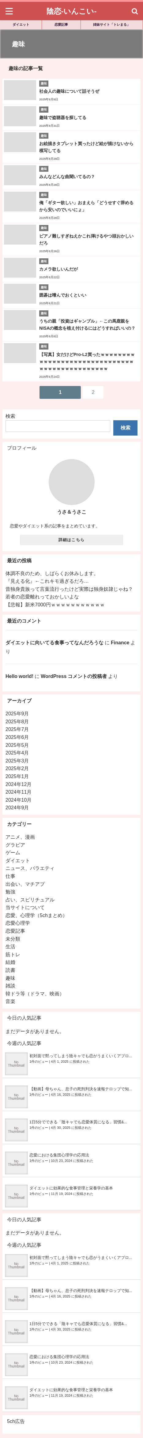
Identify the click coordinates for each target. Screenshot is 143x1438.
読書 (10, 970)
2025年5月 (17, 745)
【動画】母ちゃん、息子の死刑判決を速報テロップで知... (80, 1089)
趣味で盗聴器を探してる (62, 117)
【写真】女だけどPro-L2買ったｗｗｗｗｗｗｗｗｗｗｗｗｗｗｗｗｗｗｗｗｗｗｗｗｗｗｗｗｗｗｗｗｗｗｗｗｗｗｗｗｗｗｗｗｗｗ (87, 361)
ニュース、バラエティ (30, 868)
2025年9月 (17, 713)
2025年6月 (17, 737)
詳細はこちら (71, 540)
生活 (10, 946)
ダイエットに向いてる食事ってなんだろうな (54, 642)
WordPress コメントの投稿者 (74, 676)
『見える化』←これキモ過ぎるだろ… (47, 581)
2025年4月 (17, 752)
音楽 (10, 1001)
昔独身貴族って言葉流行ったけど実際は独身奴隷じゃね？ (69, 588)
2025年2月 (17, 768)
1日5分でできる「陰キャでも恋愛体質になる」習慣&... (78, 1122)
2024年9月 (17, 807)
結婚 (10, 962)
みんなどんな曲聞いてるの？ (67, 176)
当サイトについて (25, 907)
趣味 (10, 978)
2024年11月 (19, 791)
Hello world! (19, 676)
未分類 (13, 938)
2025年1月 (17, 776)
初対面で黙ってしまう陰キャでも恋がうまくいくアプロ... (80, 1056)
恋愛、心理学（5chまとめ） (36, 915)
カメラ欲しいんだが (58, 269)
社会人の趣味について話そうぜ (69, 91)
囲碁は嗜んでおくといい (62, 295)
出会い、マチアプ (25, 884)
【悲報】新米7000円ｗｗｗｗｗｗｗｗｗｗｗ (55, 604)
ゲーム (13, 852)
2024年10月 (19, 799)
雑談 (10, 985)
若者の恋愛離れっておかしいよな (42, 596)
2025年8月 (17, 721)
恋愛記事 (61, 24)
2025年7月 (17, 729)
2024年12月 (19, 784)
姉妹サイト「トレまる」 (111, 24)
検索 (10, 416)
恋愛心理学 (18, 922)
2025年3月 (17, 760)
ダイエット (21, 24)
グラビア (15, 844)
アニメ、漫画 (20, 836)
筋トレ (13, 954)
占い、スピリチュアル (30, 899)
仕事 (10, 876)
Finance (120, 642)
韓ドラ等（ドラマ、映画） (35, 993)
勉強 (10, 891)
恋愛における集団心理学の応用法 (59, 1155)
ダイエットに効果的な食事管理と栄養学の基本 (71, 1188)
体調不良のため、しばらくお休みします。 (52, 573)
